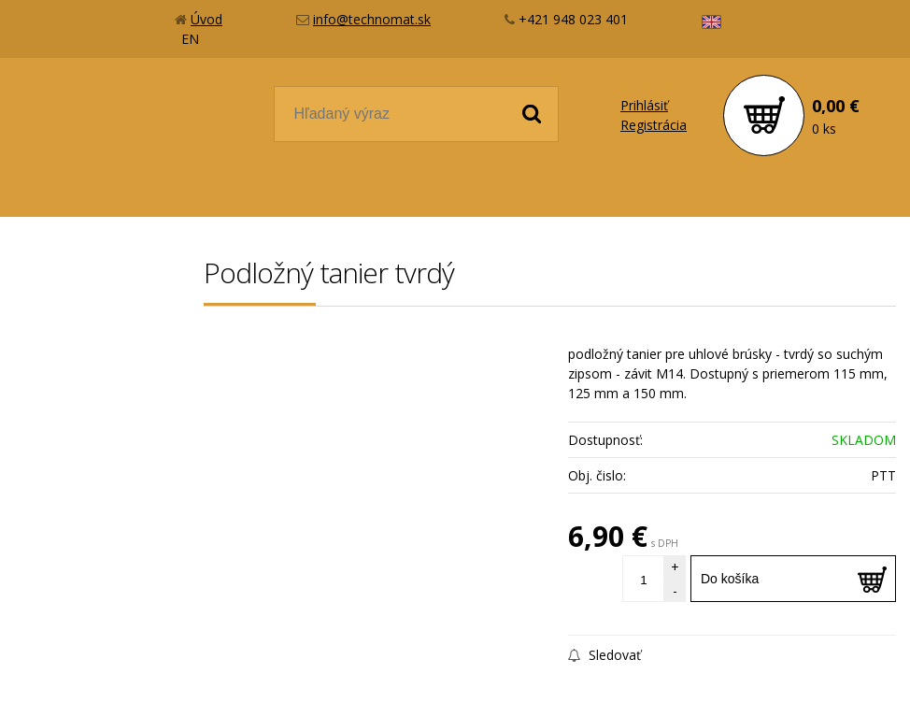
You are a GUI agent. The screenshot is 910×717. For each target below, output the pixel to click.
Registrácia (653, 125)
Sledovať (604, 655)
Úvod (206, 19)
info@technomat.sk (372, 19)
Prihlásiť (644, 105)
